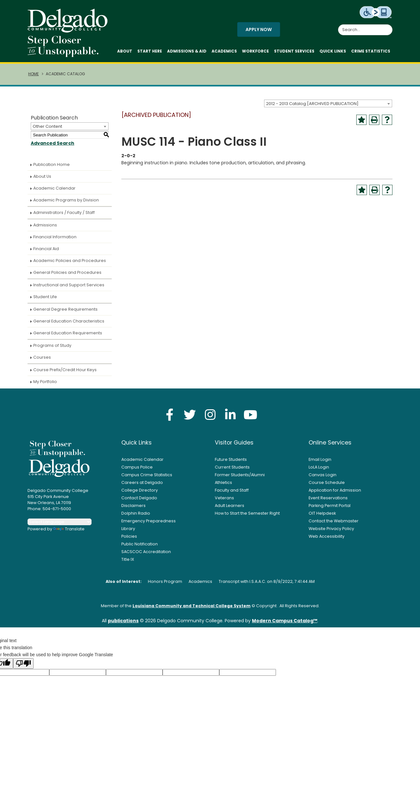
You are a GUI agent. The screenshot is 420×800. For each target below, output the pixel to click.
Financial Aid (46, 248)
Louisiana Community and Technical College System (192, 605)
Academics (224, 51)
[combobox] (328, 103)
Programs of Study (52, 345)
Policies (129, 536)
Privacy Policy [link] (256, 791)
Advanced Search (52, 143)
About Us (42, 176)
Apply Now (259, 29)
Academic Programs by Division (66, 200)
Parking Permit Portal (330, 505)
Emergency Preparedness (148, 521)
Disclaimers (133, 505)
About (124, 51)
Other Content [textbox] (47, 126)
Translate (69, 529)
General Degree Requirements (65, 309)
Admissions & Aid (186, 51)
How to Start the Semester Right (247, 513)
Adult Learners (229, 505)
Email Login (320, 459)
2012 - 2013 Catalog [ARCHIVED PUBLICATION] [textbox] (312, 104)
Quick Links (332, 51)
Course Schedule (327, 482)
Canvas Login (322, 475)
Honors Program (165, 581)
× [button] (320, 790)
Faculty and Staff (232, 490)
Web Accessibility (326, 536)
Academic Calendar (54, 188)
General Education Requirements (67, 333)
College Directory (139, 490)
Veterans (224, 498)
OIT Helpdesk (322, 513)
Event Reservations (328, 498)
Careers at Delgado (142, 482)
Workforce (255, 51)
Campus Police (137, 467)
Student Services (294, 51)
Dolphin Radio (135, 513)
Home (33, 74)
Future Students (231, 459)
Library (128, 528)
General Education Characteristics (68, 321)
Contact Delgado (139, 498)
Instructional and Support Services (68, 285)
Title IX (127, 559)
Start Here (149, 51)
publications (123, 620)
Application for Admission (335, 490)
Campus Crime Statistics (146, 475)
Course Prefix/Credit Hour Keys (65, 369)
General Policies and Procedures (67, 272)
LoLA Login (319, 467)
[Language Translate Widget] (60, 521)
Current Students (232, 467)
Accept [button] (301, 792)
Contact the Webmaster (334, 521)
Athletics (223, 482)
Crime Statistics (370, 51)
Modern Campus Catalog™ (284, 620)
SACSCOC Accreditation (146, 551)
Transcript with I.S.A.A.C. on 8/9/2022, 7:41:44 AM (267, 581)
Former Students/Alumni (240, 475)
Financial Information (55, 237)
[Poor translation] (23, 663)
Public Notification (139, 544)
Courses (42, 357)
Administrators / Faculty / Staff (64, 212)
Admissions (45, 225)
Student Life (45, 296)
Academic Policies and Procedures (69, 260)
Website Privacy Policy (331, 528)
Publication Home (51, 164)
